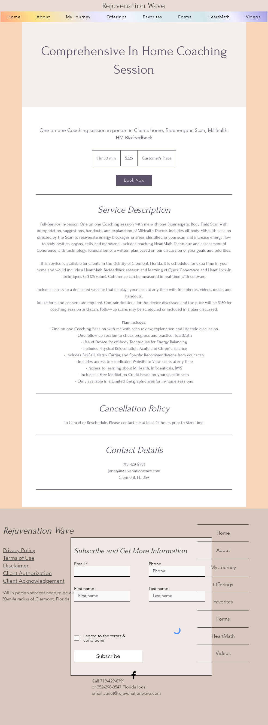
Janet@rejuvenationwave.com (132, 693)
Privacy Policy (19, 550)
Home (223, 533)
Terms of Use (18, 558)
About (223, 550)
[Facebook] (133, 675)
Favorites (223, 602)
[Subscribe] (108, 656)
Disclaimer (16, 565)
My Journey (223, 567)
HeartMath (223, 636)
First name (84, 588)
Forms (223, 619)
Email (79, 564)
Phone (155, 564)
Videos (223, 653)
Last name (158, 588)
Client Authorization (27, 573)
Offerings (223, 585)
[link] (134, 180)
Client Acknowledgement (34, 580)
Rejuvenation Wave (133, 5)
